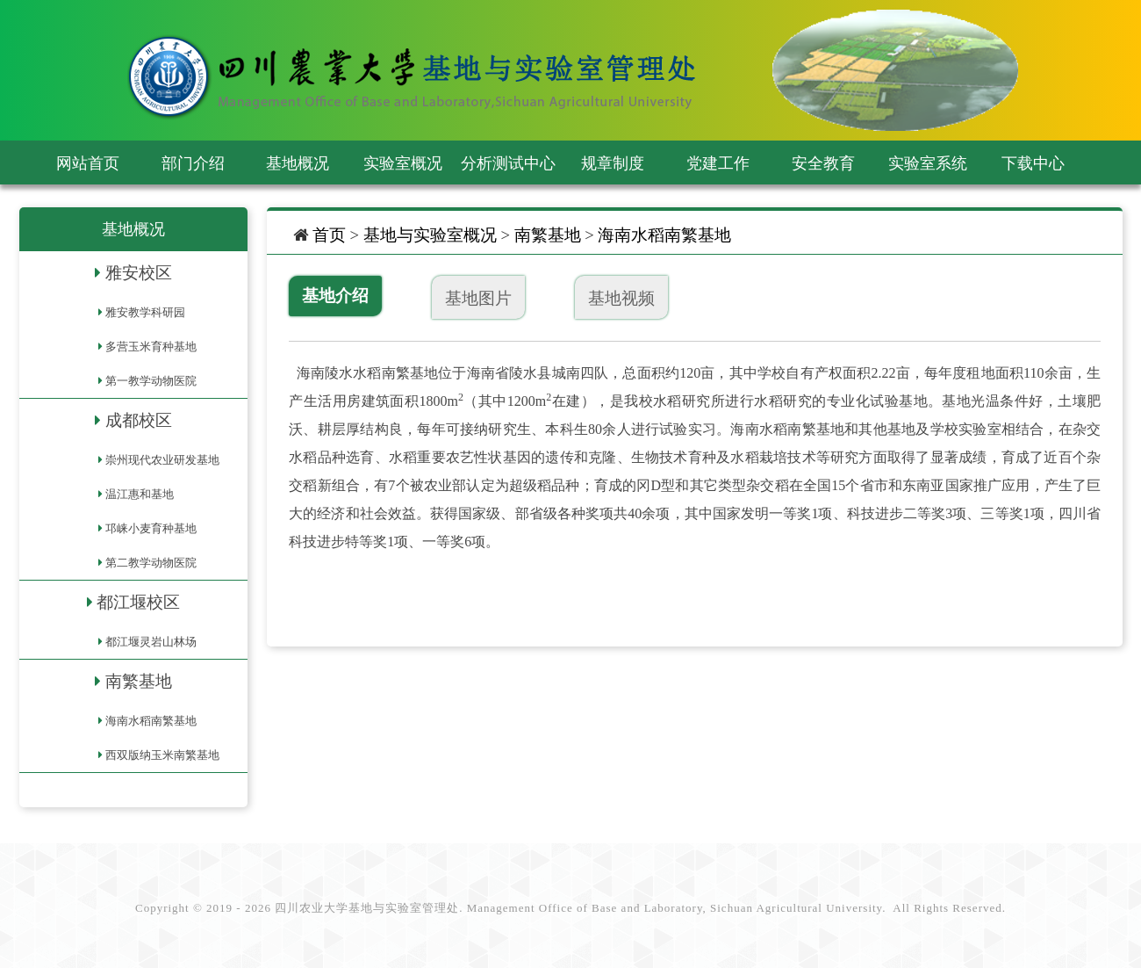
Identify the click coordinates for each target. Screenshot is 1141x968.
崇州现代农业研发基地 (162, 459)
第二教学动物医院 (151, 562)
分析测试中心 (508, 163)
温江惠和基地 (139, 494)
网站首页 (87, 163)
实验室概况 (402, 163)
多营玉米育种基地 (151, 346)
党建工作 (718, 163)
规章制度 (612, 163)
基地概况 (297, 163)
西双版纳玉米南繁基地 (162, 755)
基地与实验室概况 (430, 235)
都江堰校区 (138, 602)
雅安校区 (138, 273)
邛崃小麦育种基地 (151, 528)
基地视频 (621, 298)
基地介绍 (335, 295)
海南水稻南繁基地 (151, 720)
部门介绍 (193, 163)
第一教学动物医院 (151, 380)
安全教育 (823, 163)
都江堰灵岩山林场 (151, 641)
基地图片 (478, 298)
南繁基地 (138, 681)
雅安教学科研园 (145, 312)
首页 (329, 235)
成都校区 (138, 420)
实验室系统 (927, 163)
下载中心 (1033, 163)
